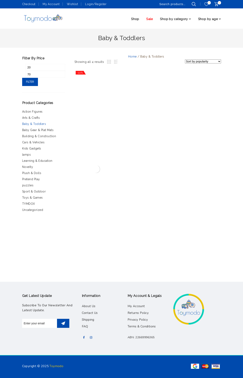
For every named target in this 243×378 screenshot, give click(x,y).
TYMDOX (28, 203)
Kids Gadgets (31, 148)
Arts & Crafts (31, 117)
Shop (135, 19)
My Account (51, 4)
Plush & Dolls (31, 173)
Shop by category (174, 19)
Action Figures (32, 111)
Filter (30, 82)
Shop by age (208, 19)
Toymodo (56, 366)
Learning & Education (37, 160)
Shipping (88, 320)
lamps (26, 154)
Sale (149, 19)
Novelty (27, 167)
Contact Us (90, 313)
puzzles (28, 185)
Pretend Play (31, 179)
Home (132, 56)
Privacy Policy (138, 320)
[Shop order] (203, 61)
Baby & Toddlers (34, 124)
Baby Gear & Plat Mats (38, 130)
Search (193, 4)
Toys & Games (32, 197)
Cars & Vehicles (33, 142)
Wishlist (72, 4)
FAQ (85, 326)
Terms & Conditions (142, 326)
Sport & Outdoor (34, 191)
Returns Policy (138, 313)
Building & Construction (39, 136)
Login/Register (95, 4)
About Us (89, 306)
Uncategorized (32, 210)
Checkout (28, 4)
